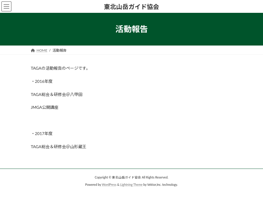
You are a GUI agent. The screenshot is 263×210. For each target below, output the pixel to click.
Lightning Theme (131, 184)
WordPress (109, 184)
